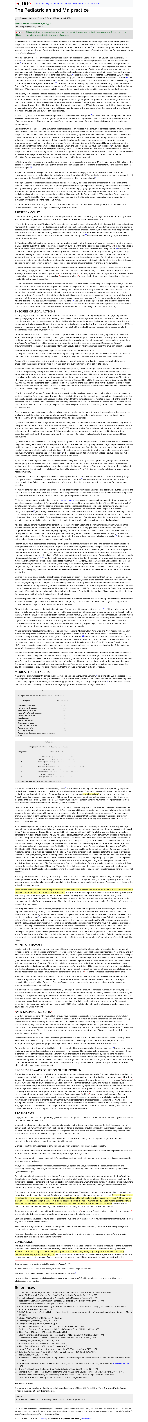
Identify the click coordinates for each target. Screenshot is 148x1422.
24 (66, 788)
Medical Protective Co (122, 1363)
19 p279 (105, 609)
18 (116, 536)
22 (97, 675)
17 (34, 511)
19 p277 (40, 557)
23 (107, 681)
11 (31, 167)
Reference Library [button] (62, 3)
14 (73, 300)
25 (51, 831)
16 (82, 479)
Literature (95, 3)
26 (38, 917)
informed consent (67, 500)
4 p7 (126, 77)
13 (117, 248)
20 (83, 636)
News (87, 3)
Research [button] (77, 3)
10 (109, 164)
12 (86, 235)
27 (113, 1048)
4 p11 (97, 177)
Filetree (42, 1418)
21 (20, 645)
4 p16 (56, 83)
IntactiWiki (87, 1418)
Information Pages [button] (42, 3)
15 (61, 452)
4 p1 (73, 74)
